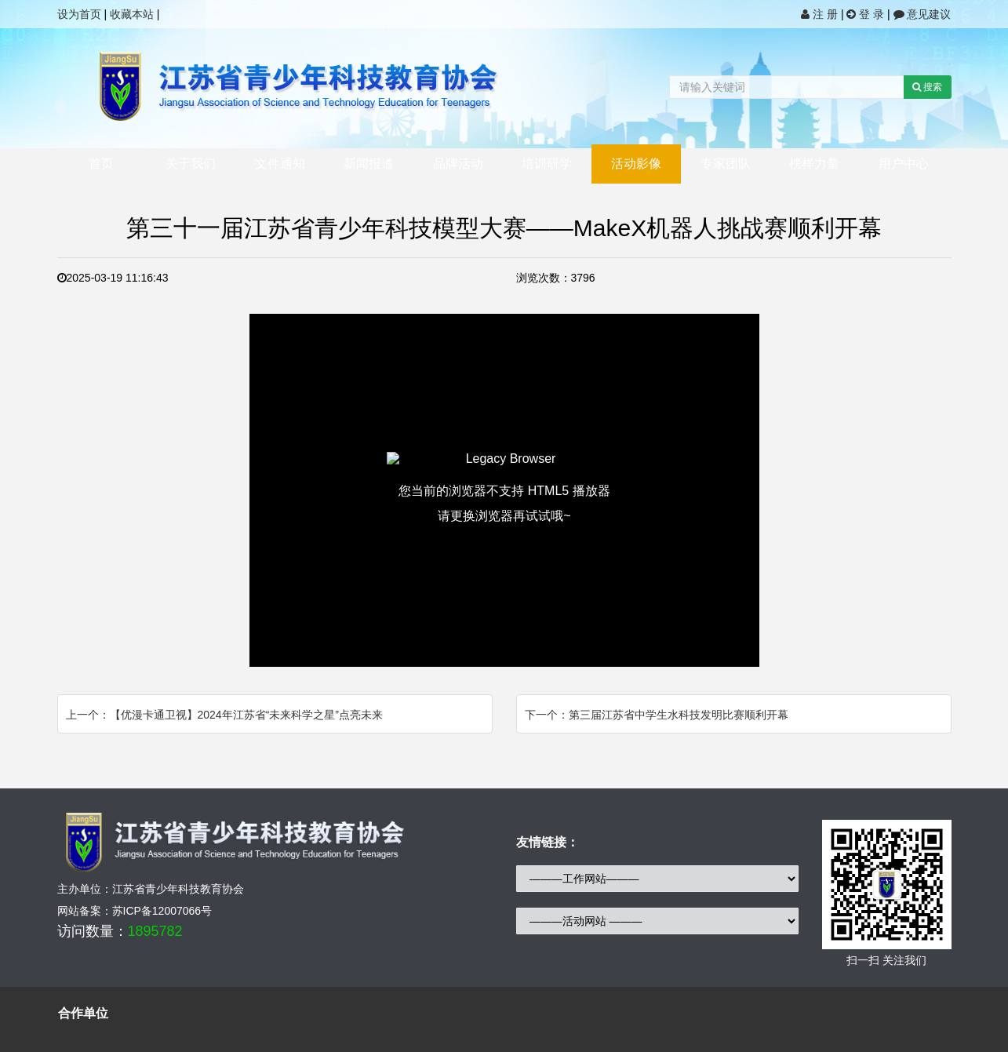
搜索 (927, 87)
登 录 (866, 14)
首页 (101, 163)
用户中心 (904, 163)
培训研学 (547, 163)
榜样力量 (814, 163)
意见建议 (922, 14)
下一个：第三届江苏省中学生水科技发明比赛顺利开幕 (656, 714)
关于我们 (191, 163)
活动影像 (636, 163)
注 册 (821, 14)
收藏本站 (132, 14)
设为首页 (79, 14)
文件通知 (280, 163)
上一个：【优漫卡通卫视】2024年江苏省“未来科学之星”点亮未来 (224, 714)
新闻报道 (369, 163)
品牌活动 (458, 163)
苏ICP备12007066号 (162, 911)
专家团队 (726, 163)
